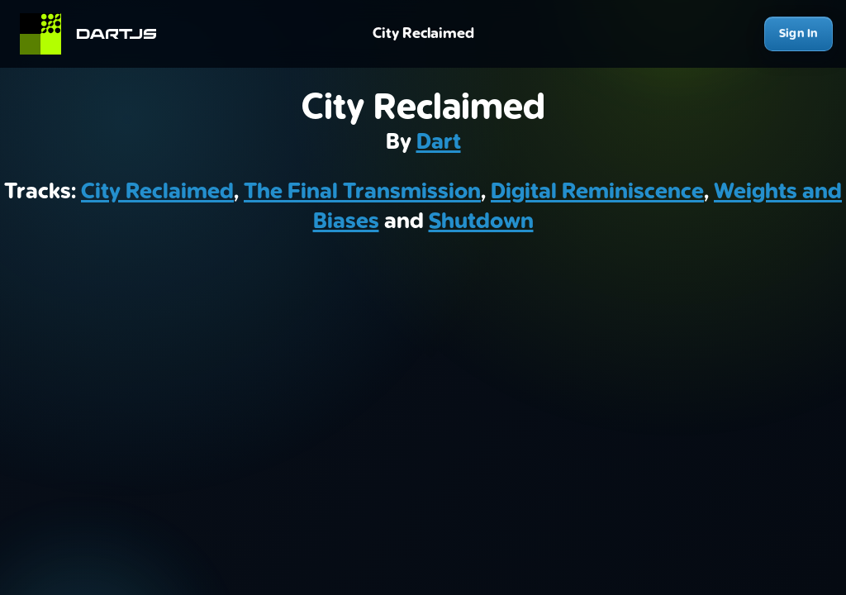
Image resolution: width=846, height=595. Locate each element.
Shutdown (481, 221)
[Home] (95, 34)
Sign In (798, 33)
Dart (438, 142)
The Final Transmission (362, 192)
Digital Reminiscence (597, 192)
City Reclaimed (157, 192)
